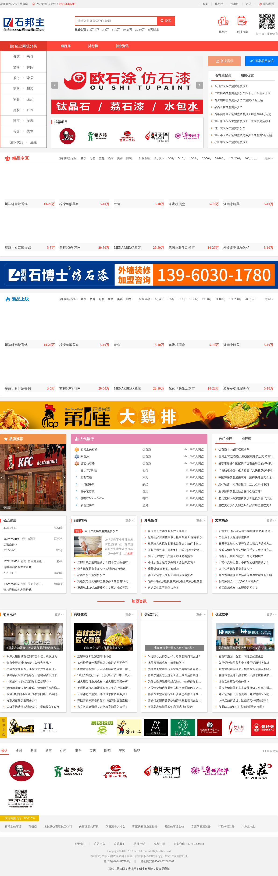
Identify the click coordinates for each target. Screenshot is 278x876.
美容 (30, 121)
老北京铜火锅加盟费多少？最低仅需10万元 (245, 498)
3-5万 (105, 29)
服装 (30, 88)
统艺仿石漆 (88, 463)
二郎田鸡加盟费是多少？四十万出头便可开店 (242, 93)
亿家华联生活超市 (182, 247)
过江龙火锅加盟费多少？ (229, 128)
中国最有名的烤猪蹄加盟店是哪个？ (29, 681)
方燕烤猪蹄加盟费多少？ (22, 700)
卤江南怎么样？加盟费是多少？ (238, 587)
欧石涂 (85, 456)
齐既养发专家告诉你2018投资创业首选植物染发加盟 (105, 700)
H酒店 (32, 541)
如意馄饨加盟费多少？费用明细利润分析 (244, 662)
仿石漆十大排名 (115, 826)
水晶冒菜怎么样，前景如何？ (166, 662)
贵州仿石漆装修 (201, 826)
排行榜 (219, 4)
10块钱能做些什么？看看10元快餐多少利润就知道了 (246, 470)
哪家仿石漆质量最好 (144, 826)
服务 (16, 78)
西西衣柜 (86, 477)
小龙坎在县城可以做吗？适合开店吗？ (172, 562)
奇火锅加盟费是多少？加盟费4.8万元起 (238, 100)
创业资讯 (121, 46)
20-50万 (140, 29)
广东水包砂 (249, 826)
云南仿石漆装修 (174, 826)
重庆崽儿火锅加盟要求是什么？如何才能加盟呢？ (176, 543)
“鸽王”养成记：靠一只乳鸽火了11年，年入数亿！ (105, 675)
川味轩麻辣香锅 (16, 204)
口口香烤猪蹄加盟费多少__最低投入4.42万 (33, 706)
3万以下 (94, 29)
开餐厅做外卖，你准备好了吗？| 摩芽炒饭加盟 (176, 550)
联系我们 (119, 843)
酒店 (16, 67)
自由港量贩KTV (36, 564)
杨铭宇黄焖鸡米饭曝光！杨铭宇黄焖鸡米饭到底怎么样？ (35, 675)
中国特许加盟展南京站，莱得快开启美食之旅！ (246, 477)
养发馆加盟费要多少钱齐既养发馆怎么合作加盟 (176, 700)
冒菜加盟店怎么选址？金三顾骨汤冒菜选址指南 (176, 675)
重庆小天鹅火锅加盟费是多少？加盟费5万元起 (243, 135)
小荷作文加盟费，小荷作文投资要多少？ (244, 562)
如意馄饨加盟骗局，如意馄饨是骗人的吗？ (245, 669)
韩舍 (117, 204)
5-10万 (116, 29)
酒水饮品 (16, 142)
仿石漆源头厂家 (89, 826)
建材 (16, 110)
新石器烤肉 (88, 505)
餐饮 (16, 56)
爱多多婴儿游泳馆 (236, 247)
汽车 (30, 131)
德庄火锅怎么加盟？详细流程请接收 (170, 575)
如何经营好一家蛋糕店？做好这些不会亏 (102, 662)
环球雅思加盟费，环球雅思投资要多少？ (102, 694)
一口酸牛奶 (88, 484)
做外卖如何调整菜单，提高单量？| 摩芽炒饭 (175, 537)
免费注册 (159, 843)
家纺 (16, 88)
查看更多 (272, 751)
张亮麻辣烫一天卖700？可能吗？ (239, 581)
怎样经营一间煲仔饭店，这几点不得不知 (243, 484)
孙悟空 (33, 826)
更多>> (268, 158)
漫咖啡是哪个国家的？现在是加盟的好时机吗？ (246, 463)
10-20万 (127, 29)
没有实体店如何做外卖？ (234, 681)
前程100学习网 (70, 247)
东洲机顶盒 (177, 204)
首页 (205, 4)
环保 (30, 110)
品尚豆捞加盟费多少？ (228, 107)
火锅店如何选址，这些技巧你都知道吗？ (244, 700)
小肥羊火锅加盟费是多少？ (231, 142)
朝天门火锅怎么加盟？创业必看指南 (170, 556)
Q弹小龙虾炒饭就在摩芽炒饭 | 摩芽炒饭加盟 (175, 581)
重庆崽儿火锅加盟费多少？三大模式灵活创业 (242, 121)
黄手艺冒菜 (88, 491)
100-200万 (235, 158)
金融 (33, 142)
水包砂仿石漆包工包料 (58, 826)
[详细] (129, 553)
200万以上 (251, 158)
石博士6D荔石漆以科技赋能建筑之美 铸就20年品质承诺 (246, 456)
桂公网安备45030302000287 (157, 861)
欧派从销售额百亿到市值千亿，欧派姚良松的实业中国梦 (247, 550)
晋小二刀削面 (89, 470)
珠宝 (16, 121)
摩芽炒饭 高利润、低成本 (163, 568)
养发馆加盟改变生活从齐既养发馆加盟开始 (245, 575)
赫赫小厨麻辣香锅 (18, 247)
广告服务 (99, 843)
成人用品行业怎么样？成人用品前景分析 (102, 681)
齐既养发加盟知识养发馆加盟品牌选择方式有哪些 (247, 543)
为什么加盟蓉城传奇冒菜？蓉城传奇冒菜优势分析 (176, 669)
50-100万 (220, 158)
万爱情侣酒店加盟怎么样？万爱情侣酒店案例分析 (176, 688)
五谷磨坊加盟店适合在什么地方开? (240, 491)
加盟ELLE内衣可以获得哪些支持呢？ (242, 706)
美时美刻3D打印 (36, 587)
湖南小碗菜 (231, 204)
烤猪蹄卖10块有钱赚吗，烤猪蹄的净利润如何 (35, 688)
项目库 (66, 46)
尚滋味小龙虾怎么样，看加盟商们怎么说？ (174, 656)
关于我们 (80, 843)
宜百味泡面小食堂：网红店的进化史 (241, 656)
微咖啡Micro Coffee (92, 498)
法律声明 (139, 843)
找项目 (234, 4)
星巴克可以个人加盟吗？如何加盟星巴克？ (245, 505)
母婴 (16, 131)
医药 (30, 99)
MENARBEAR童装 (127, 247)
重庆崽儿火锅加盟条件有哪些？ (167, 531)
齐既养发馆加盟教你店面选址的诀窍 (170, 706)
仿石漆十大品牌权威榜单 (233, 449)
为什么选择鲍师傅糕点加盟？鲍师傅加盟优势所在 (176, 681)
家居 (30, 78)
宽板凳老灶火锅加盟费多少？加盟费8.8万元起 (242, 114)
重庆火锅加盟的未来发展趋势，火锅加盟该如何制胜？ (247, 688)
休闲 (30, 67)
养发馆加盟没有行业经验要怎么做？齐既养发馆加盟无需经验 (176, 694)
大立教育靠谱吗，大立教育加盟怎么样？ (102, 706)
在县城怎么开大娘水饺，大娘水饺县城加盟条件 (247, 675)
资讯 (248, 4)
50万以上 (153, 29)
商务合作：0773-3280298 (189, 843)
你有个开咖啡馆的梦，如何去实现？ (241, 556)
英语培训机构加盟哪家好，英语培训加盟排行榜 (105, 688)
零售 (16, 99)
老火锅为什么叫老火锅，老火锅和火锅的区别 (247, 694)
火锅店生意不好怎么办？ (163, 587)
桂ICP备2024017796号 (117, 861)
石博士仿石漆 (89, 449)
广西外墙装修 (226, 826)
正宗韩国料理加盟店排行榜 (94, 656)
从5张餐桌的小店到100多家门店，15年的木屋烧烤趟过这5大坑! (35, 694)
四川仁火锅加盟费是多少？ (231, 86)
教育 (30, 56)
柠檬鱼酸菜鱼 (69, 204)
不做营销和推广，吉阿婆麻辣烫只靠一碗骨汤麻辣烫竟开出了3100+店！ (105, 669)
